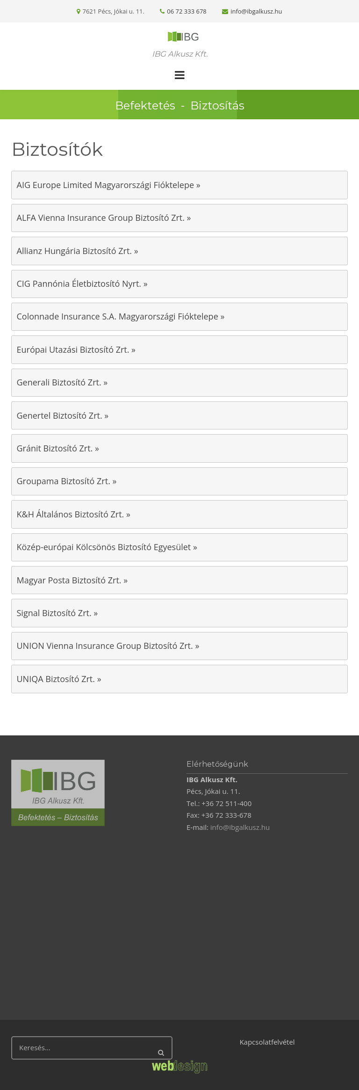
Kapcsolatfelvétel (266, 1041)
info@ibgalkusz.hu (256, 11)
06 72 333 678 (186, 11)
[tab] (179, 185)
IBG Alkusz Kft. (180, 53)
